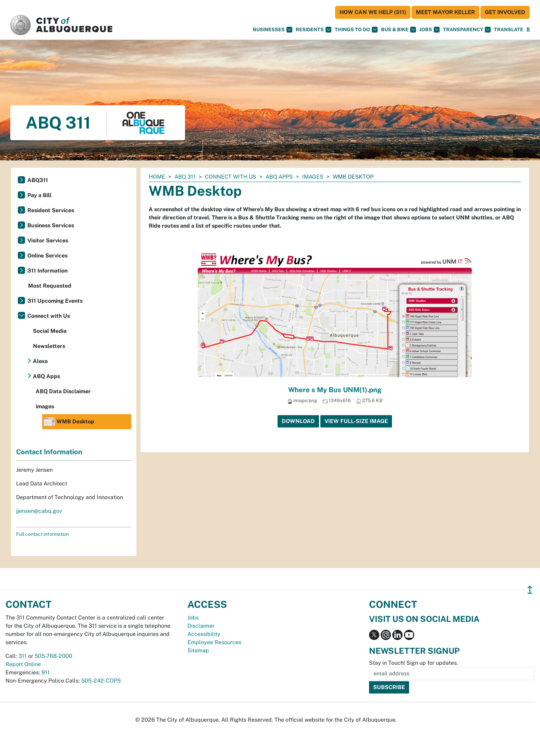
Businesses (272, 30)
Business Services (50, 225)
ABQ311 (37, 180)
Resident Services (50, 210)
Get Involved (505, 12)
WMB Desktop (69, 422)
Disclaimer (200, 626)
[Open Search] (528, 30)
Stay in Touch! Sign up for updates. (413, 663)
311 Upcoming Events (55, 301)
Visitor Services (47, 240)
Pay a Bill (39, 195)
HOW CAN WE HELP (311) (373, 12)
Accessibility (203, 634)
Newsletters (49, 346)
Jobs (429, 30)
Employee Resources (214, 642)
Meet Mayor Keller (445, 12)
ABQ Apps (279, 176)
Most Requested (49, 285)
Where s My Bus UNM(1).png (335, 390)
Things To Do (356, 30)
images (312, 176)
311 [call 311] (23, 656)
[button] (508, 29)
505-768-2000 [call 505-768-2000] (53, 656)
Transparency (467, 30)
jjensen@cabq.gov (39, 511)
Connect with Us (230, 176)
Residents (313, 30)
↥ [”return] (530, 589)
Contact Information (49, 452)
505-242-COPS (101, 680)
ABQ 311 (185, 176)
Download (298, 421)
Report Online (23, 664)
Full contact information (42, 534)
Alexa (40, 361)
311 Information (47, 270)
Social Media (49, 331)
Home (157, 176)
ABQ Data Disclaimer (63, 391)
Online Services (47, 255)
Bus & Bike (398, 30)
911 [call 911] (45, 672)
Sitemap (198, 650)
